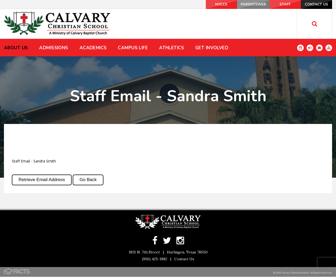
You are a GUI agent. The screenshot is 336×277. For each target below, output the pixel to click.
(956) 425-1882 (154, 259)
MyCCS (210, 4)
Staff (279, 4)
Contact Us (315, 4)
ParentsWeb (245, 4)
